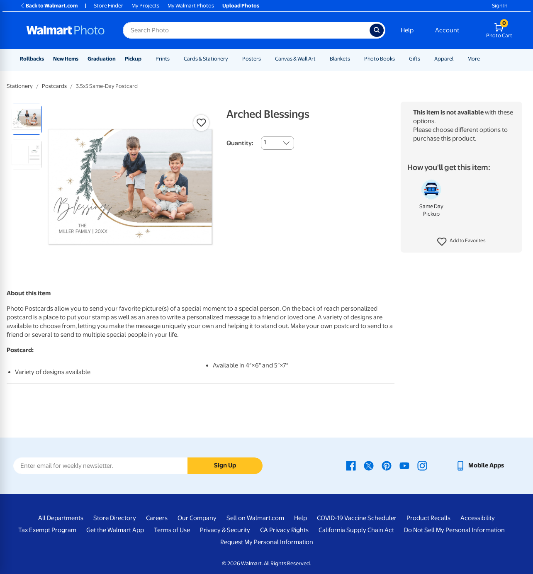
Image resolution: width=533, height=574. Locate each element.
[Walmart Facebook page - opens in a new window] (351, 465)
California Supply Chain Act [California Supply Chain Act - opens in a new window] (356, 530)
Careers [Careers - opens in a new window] (157, 518)
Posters (251, 59)
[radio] (26, 119)
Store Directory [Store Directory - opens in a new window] (114, 518)
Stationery (20, 86)
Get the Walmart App (115, 530)
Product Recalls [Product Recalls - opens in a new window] (428, 518)
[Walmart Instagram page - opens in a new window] (422, 465)
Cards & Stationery (206, 59)
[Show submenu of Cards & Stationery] (231, 58)
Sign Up (225, 465)
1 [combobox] (265, 142)
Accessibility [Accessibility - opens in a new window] (477, 518)
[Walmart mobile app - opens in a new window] (479, 465)
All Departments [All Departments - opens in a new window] (60, 518)
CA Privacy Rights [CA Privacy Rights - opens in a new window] (284, 530)
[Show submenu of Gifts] (423, 58)
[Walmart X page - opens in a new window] (369, 465)
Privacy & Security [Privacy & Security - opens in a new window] (225, 530)
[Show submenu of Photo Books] (398, 58)
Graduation (102, 59)
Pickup (133, 59)
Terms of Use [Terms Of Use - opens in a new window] (172, 530)
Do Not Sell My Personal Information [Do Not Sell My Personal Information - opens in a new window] (454, 530)
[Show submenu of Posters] (264, 58)
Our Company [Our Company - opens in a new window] (197, 518)
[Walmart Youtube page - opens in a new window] (404, 465)
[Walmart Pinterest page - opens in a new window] (387, 465)
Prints (163, 59)
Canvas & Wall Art (295, 59)
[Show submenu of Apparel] (457, 58)
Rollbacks (32, 59)
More (473, 59)
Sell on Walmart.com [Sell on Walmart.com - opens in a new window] (255, 518)
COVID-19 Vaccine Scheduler (357, 518)
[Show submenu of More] (483, 58)
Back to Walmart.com (49, 5)
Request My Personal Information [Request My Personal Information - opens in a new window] (266, 542)
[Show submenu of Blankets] (353, 58)
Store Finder (108, 5)
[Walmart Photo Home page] (65, 30)
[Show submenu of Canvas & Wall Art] (319, 58)
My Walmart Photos (191, 5)
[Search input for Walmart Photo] (246, 30)
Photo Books (379, 59)
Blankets (340, 59)
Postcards (54, 86)
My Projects (145, 5)
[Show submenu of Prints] (173, 58)
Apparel (443, 59)
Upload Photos (240, 5)
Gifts (414, 59)
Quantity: (239, 143)
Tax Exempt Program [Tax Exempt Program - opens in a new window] (47, 530)
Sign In (499, 5)
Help (407, 30)
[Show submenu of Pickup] (145, 58)
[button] (461, 242)
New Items (65, 59)
